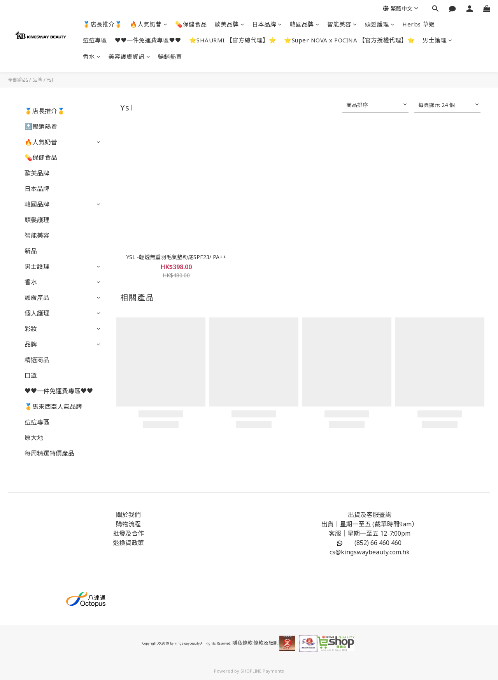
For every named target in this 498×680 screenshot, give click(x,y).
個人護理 (37, 313)
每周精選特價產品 (49, 453)
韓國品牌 (305, 24)
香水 (92, 56)
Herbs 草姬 (418, 24)
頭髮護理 (380, 24)
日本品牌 (267, 24)
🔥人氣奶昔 (148, 24)
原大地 (34, 437)
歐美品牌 (230, 24)
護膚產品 (37, 297)
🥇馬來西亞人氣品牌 (53, 406)
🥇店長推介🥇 (102, 24)
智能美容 (342, 24)
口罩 (31, 375)
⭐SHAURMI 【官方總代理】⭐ (233, 40)
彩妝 (31, 328)
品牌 (37, 79)
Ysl (50, 79)
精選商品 (37, 360)
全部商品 (18, 79)
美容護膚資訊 (130, 56)
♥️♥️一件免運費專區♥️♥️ (148, 40)
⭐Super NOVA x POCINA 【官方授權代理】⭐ (349, 40)
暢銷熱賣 (170, 56)
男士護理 (437, 40)
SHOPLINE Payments (262, 671)
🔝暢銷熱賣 (41, 126)
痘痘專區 (95, 40)
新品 (31, 251)
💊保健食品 (191, 24)
